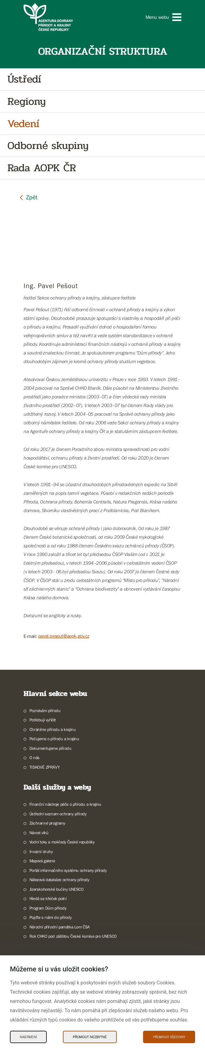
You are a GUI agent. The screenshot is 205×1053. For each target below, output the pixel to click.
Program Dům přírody (47, 908)
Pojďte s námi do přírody (50, 917)
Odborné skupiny (48, 145)
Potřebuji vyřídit (42, 719)
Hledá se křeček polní (48, 898)
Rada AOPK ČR (41, 168)
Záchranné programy (47, 823)
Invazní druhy (41, 851)
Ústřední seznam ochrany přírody (58, 813)
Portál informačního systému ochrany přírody (68, 870)
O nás (34, 757)
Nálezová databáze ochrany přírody (59, 879)
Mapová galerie (42, 860)
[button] (163, 17)
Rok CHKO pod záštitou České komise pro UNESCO (73, 936)
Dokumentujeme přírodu (50, 748)
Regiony (26, 101)
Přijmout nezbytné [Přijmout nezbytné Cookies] (90, 1037)
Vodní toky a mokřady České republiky (62, 841)
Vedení (23, 123)
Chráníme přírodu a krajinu (52, 729)
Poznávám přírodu (45, 710)
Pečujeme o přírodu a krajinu (54, 738)
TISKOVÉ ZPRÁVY (44, 767)
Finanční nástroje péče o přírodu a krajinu (65, 804)
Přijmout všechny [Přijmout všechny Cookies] (169, 1037)
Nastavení (28, 1037)
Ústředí (24, 79)
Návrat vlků (39, 832)
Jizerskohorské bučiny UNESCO (56, 889)
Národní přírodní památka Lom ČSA (59, 926)
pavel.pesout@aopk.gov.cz (63, 636)
